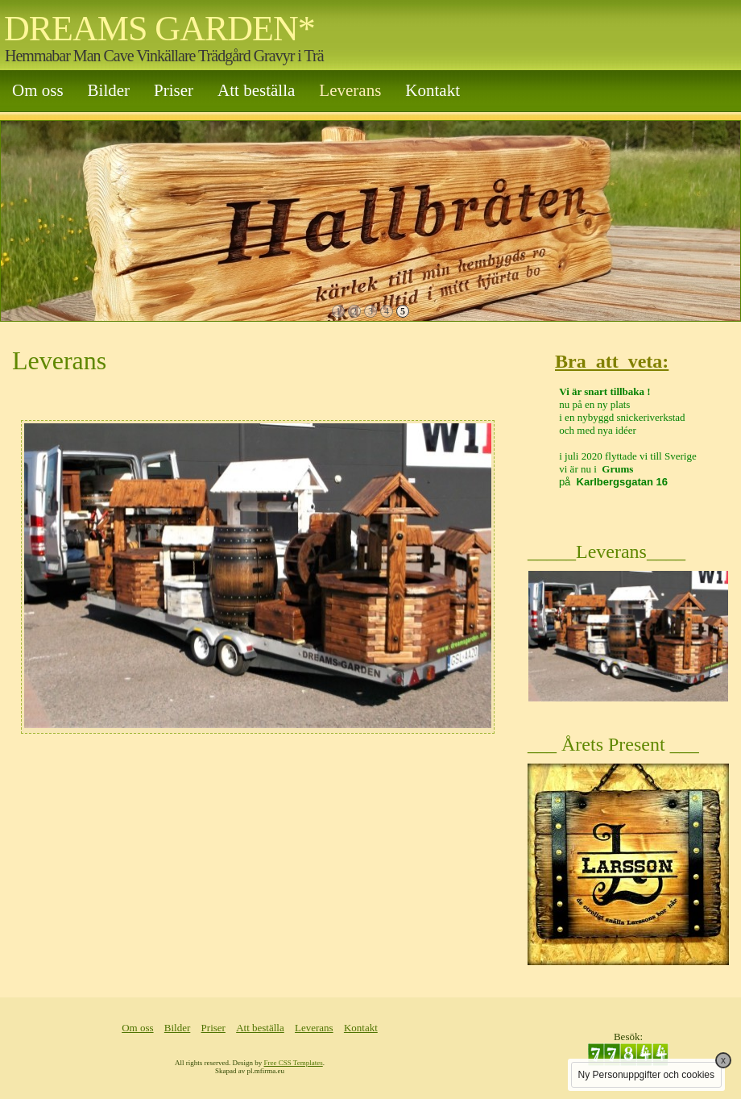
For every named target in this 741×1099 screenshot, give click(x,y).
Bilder (109, 90)
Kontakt (432, 90)
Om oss (38, 90)
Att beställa (256, 90)
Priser (173, 90)
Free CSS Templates (293, 1063)
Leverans (350, 90)
